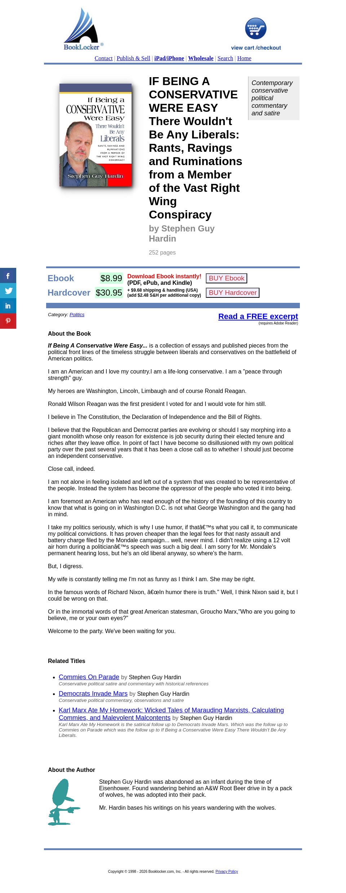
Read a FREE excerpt (258, 316)
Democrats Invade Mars (93, 693)
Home (244, 58)
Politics (77, 314)
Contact (104, 58)
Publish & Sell (133, 58)
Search (226, 58)
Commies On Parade (89, 677)
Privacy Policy (227, 872)
